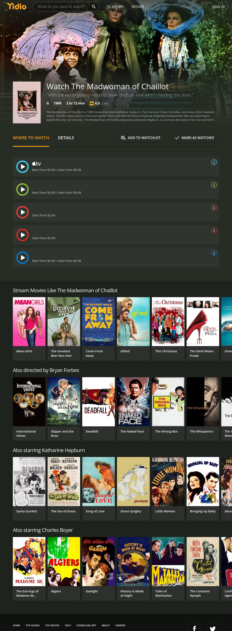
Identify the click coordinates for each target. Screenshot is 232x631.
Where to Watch (31, 138)
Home (16, 625)
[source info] (213, 162)
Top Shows (33, 625)
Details (66, 138)
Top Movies (52, 625)
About (106, 625)
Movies (138, 6)
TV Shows (115, 6)
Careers (120, 625)
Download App (86, 625)
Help (68, 625)
